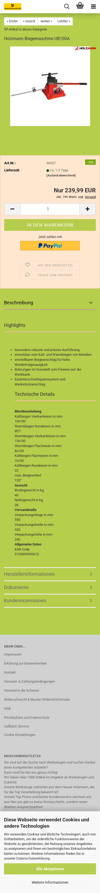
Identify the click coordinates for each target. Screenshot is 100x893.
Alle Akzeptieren (50, 869)
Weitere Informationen (50, 882)
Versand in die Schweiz (21, 690)
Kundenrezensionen (25, 600)
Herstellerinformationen (29, 574)
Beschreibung (18, 302)
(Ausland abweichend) (61, 175)
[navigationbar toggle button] (93, 6)
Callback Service (16, 726)
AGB (7, 708)
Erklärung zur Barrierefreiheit (25, 663)
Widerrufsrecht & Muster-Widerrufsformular (37, 699)
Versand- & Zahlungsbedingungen (29, 681)
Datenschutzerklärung (33, 858)
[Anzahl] (50, 209)
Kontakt (10, 672)
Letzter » (63, 21)
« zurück (29, 21)
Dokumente (16, 587)
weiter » (46, 21)
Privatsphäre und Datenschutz (26, 717)
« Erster (12, 21)
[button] (12, 209)
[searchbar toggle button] (66, 6)
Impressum (12, 654)
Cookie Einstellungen (19, 735)
